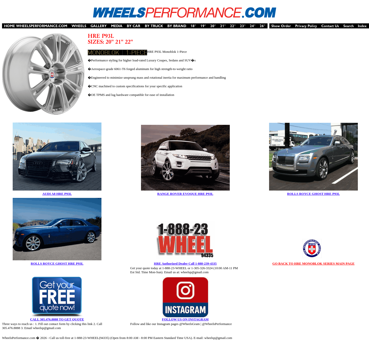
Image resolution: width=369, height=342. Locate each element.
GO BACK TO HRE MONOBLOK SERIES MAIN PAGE (313, 263)
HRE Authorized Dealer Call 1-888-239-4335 (185, 263)
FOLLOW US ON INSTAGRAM (185, 319)
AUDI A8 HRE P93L (57, 194)
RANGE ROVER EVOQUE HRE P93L (185, 194)
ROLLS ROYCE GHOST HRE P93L (313, 194)
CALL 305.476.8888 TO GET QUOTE (57, 319)
